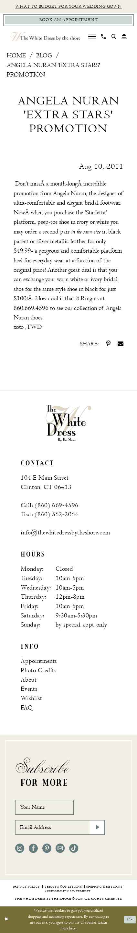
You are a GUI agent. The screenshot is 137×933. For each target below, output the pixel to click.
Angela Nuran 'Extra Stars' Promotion (53, 70)
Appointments (39, 661)
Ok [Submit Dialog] (130, 919)
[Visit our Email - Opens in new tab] (60, 848)
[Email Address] (60, 827)
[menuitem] (92, 36)
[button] (92, 36)
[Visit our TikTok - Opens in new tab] (73, 848)
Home (16, 55)
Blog (44, 55)
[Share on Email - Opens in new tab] (120, 344)
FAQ (27, 708)
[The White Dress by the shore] (45, 37)
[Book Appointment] (68, 20)
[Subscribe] (97, 827)
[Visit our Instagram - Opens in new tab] (19, 848)
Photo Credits (38, 670)
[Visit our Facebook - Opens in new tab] (33, 848)
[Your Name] (44, 807)
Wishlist (31, 698)
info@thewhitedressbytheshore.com (65, 532)
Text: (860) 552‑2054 (50, 514)
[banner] (68, 423)
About (29, 680)
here (72, 928)
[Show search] (114, 36)
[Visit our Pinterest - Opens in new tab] (46, 848)
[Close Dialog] (6, 919)
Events (29, 689)
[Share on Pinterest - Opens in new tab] (108, 344)
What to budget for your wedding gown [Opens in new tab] (68, 6)
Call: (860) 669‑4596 (50, 505)
